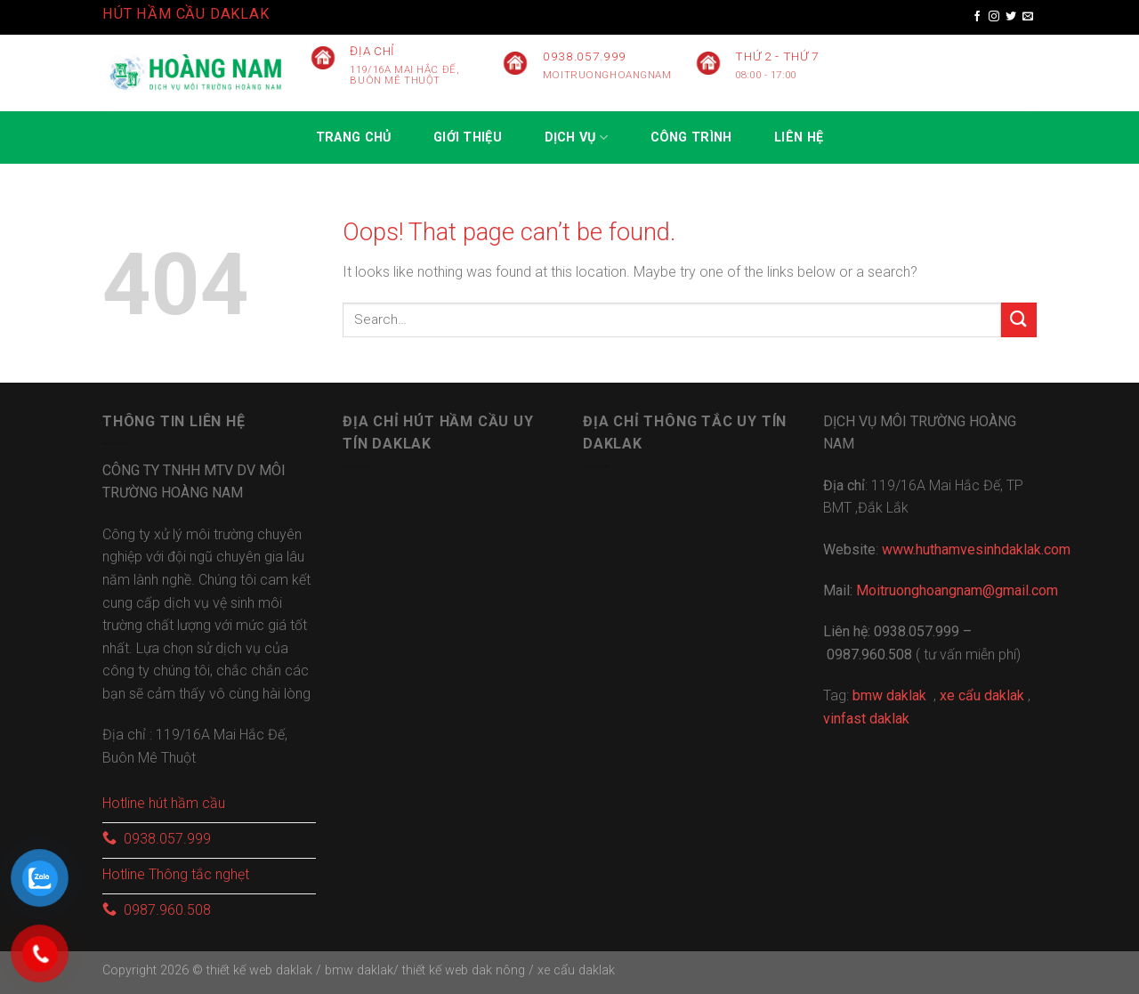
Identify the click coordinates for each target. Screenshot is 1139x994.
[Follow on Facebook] (977, 17)
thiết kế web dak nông (465, 970)
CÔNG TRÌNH (691, 137)
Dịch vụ (577, 137)
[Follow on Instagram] (994, 17)
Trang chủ (354, 137)
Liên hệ (798, 137)
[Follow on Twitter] (1011, 17)
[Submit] (1019, 320)
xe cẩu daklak (576, 970)
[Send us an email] (1027, 17)
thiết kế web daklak (259, 970)
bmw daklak (359, 970)
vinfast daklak (866, 718)
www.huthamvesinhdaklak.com (976, 549)
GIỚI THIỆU (467, 137)
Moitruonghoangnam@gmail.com (957, 590)
